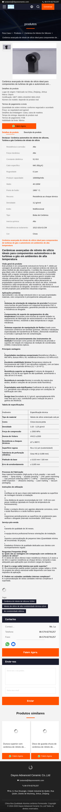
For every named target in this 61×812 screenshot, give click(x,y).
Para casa (6, 33)
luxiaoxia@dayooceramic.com (15, 2)
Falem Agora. (30, 652)
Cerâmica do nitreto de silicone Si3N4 (19, 601)
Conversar (48, 7)
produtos (17, 33)
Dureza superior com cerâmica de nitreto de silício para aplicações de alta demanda (15, 746)
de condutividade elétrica (14, 611)
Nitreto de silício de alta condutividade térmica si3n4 (25, 606)
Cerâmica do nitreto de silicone (38, 33)
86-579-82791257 (50, 2)
